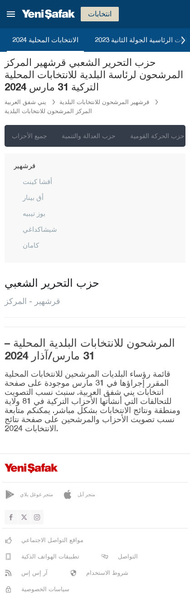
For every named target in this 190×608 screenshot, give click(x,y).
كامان (31, 245)
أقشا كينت (37, 181)
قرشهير (24, 165)
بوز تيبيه (34, 213)
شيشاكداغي (40, 229)
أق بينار (33, 197)
